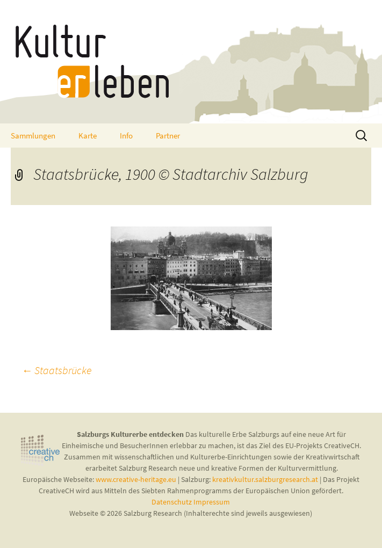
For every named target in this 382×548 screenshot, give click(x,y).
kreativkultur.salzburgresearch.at (265, 479)
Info (126, 135)
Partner (168, 135)
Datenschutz (172, 502)
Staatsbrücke (56, 370)
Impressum (211, 502)
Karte (87, 135)
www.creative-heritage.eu (136, 479)
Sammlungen (33, 135)
